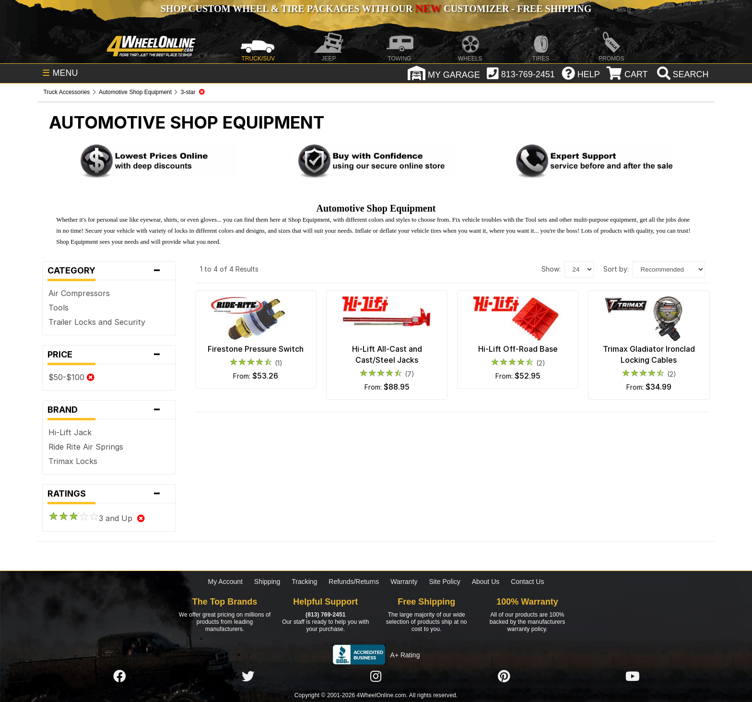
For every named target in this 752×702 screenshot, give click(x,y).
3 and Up (96, 518)
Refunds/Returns (354, 581)
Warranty (403, 581)
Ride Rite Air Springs (85, 447)
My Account (225, 581)
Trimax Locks (72, 461)
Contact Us (527, 581)
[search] (682, 74)
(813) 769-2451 (325, 614)
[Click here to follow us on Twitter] (248, 676)
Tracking (304, 581)
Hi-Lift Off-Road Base (518, 349)
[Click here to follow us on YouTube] (632, 676)
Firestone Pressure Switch (256, 349)
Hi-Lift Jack (70, 432)
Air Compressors (79, 293)
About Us (486, 581)
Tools (58, 307)
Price (108, 354)
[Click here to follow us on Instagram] (376, 676)
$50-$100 (71, 377)
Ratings (108, 493)
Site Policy (444, 581)
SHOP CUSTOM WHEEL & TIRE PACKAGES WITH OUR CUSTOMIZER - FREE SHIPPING (376, 8)
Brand (108, 409)
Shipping (267, 581)
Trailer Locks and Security (96, 322)
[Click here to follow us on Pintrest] (504, 676)
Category (108, 270)
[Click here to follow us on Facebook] (119, 676)
